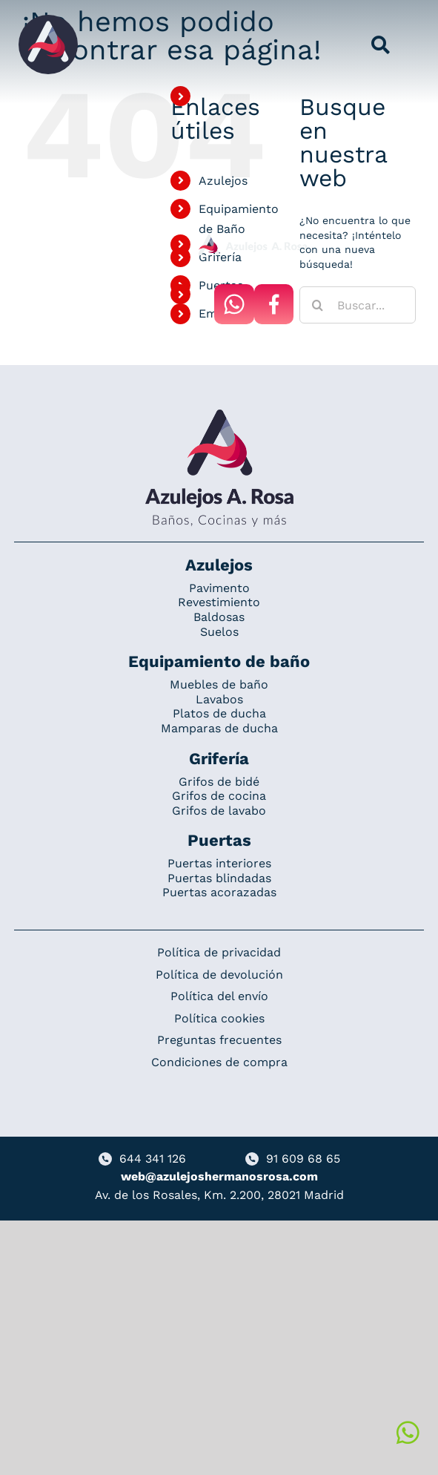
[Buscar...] (357, 304)
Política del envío (219, 996)
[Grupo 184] (48, 20)
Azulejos (223, 181)
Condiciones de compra (219, 1062)
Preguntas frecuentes (219, 1040)
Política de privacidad (219, 952)
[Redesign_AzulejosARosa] (219, 415)
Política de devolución (219, 975)
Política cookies (219, 1018)
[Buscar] (317, 304)
